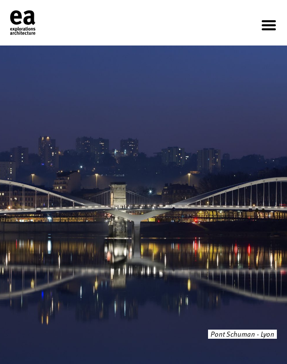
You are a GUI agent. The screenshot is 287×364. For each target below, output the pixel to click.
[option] (143, 205)
